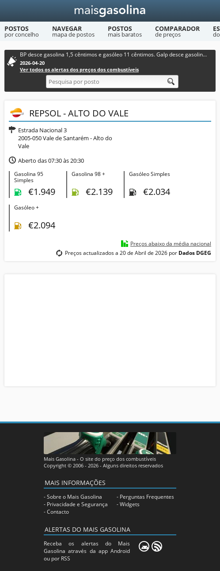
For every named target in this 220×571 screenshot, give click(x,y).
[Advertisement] (110, 329)
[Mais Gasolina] (110, 10)
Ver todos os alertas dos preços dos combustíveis (79, 69)
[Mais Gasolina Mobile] (144, 546)
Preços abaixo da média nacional (170, 243)
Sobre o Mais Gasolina (74, 496)
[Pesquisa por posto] (112, 81)
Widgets (130, 504)
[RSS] (157, 546)
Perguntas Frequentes (147, 496)
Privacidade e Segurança (77, 504)
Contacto (58, 511)
